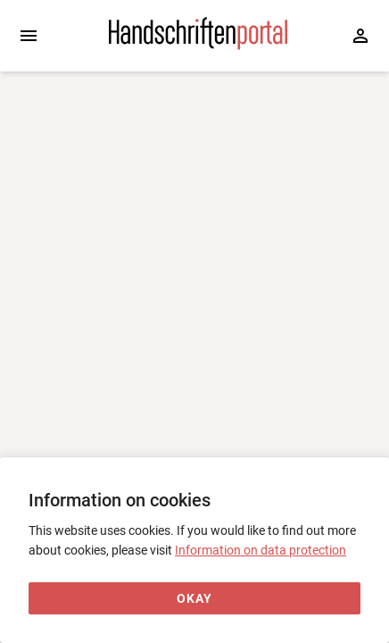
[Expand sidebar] (28, 35)
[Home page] (198, 45)
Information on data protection (260, 550)
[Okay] (194, 598)
